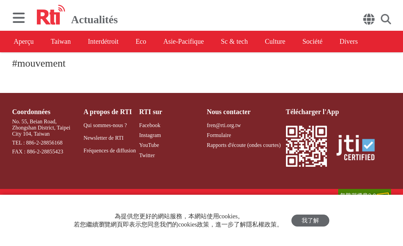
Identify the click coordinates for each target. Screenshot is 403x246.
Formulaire (219, 135)
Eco (140, 41)
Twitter (147, 155)
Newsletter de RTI (104, 138)
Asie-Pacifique (183, 41)
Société (312, 41)
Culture (275, 41)
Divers (349, 41)
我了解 (310, 220)
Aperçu (24, 41)
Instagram (150, 135)
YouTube (149, 145)
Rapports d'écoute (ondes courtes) (244, 145)
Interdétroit (103, 41)
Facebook (149, 125)
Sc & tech (234, 41)
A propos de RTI (108, 111)
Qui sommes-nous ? (105, 125)
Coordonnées (31, 111)
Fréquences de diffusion (110, 150)
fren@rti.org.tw (224, 125)
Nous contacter (228, 111)
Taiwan (61, 41)
